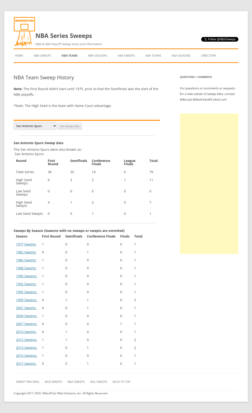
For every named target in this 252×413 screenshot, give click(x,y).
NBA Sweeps (42, 56)
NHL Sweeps (98, 382)
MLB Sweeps (53, 382)
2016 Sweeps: (26, 355)
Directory (208, 56)
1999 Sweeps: (26, 300)
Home (19, 56)
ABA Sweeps (126, 56)
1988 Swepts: (26, 268)
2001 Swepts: (26, 308)
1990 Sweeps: (26, 276)
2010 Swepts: (26, 331)
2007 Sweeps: (26, 324)
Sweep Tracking (27, 382)
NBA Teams (70, 56)
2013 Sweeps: (26, 347)
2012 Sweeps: (26, 339)
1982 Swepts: (26, 252)
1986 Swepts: (26, 260)
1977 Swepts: (26, 244)
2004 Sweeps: (26, 316)
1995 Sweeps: (26, 292)
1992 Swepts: (26, 284)
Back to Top (121, 382)
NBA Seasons (97, 56)
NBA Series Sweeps (68, 39)
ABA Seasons (181, 56)
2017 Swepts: (26, 363)
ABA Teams (153, 56)
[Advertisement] (209, 183)
